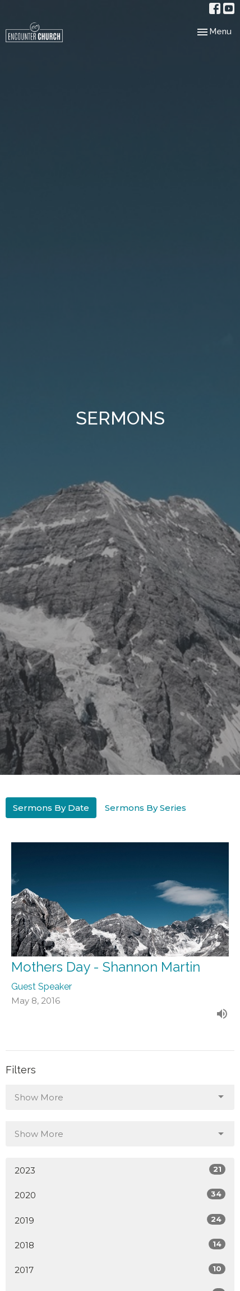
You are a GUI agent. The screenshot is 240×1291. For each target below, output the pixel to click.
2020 (120, 1194)
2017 (120, 1269)
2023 (120, 1170)
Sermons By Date (51, 807)
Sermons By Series (145, 807)
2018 (120, 1245)
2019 (120, 1220)
